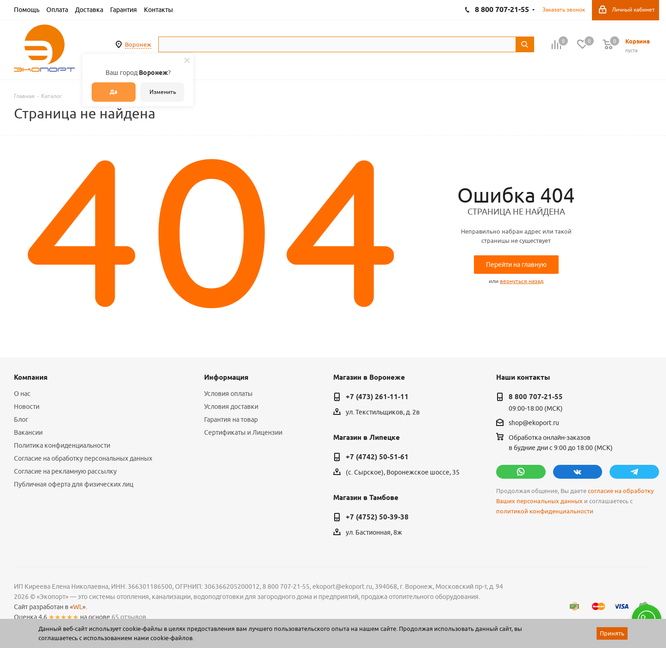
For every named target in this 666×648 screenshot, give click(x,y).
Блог (21, 419)
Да (114, 91)
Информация (226, 377)
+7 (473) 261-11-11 (377, 397)
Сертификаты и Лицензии (243, 432)
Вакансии (28, 432)
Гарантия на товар (231, 419)
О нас (22, 393)
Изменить (162, 91)
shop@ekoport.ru (534, 422)
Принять (612, 633)
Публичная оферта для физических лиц (73, 484)
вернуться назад (521, 281)
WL (77, 607)
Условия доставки (231, 406)
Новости (26, 406)
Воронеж (138, 44)
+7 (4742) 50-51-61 (377, 457)
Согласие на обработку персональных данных (83, 458)
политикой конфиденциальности (544, 511)
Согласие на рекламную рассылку (65, 471)
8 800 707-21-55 (536, 397)
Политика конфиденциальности (62, 445)
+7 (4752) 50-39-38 (377, 517)
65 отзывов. (130, 617)
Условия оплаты (228, 393)
